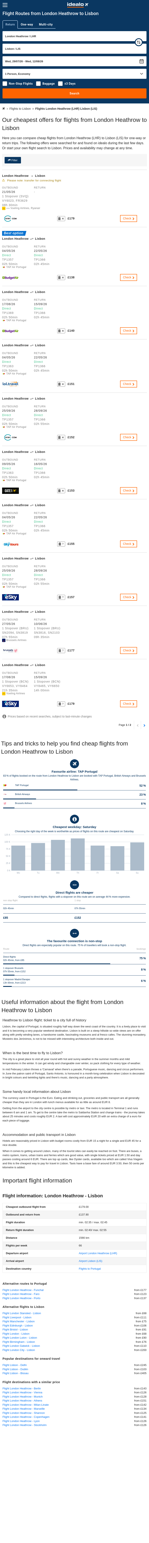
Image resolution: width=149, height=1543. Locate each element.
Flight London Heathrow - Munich (23, 1396)
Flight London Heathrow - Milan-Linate (26, 1404)
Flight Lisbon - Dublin (15, 1369)
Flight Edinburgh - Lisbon (18, 1325)
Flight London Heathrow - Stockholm (25, 1425)
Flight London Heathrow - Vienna (22, 1392)
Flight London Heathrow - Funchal (23, 1290)
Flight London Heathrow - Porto (21, 1298)
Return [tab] (10, 24)
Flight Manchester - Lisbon (19, 1321)
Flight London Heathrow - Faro (21, 1294)
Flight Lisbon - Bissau (16, 1373)
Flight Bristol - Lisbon (15, 1329)
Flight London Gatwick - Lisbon (21, 1345)
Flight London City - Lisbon (19, 1350)
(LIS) (90, 1261)
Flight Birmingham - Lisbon (19, 1341)
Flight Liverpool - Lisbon (17, 1317)
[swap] (139, 42)
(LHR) (98, 1253)
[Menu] (5, 5)
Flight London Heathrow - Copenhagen (26, 1416)
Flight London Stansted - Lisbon (22, 1313)
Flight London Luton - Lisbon (20, 1337)
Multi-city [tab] (46, 24)
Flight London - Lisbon (16, 1333)
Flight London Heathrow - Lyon (21, 1421)
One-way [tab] (27, 24)
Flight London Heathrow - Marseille (24, 1408)
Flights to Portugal (90, 1268)
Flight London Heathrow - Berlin (22, 1388)
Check (129, 218)
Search (74, 93)
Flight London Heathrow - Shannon (24, 1412)
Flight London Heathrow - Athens (22, 1400)
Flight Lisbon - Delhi (15, 1365)
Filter (14, 160)
